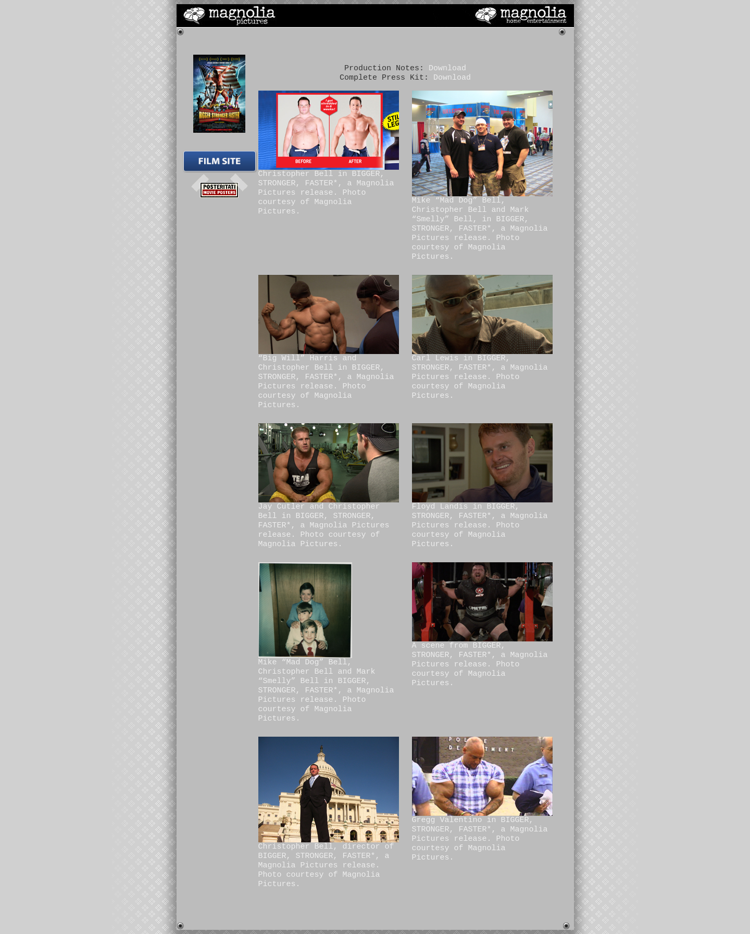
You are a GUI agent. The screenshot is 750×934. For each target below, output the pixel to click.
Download (447, 68)
